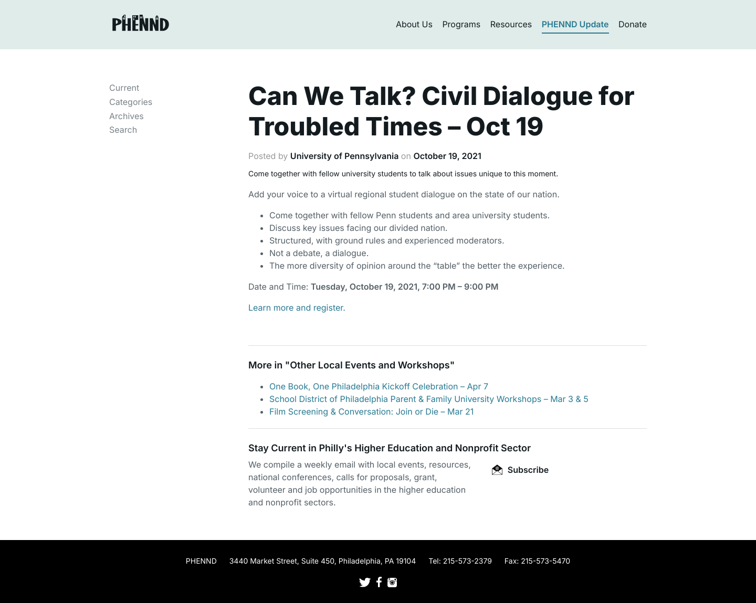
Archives (126, 116)
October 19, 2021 (447, 156)
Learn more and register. (296, 307)
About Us (414, 24)
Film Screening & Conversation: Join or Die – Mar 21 (371, 411)
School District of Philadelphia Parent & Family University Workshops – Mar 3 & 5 (429, 399)
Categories (130, 102)
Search (123, 129)
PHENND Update (575, 24)
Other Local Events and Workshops (369, 365)
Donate (632, 24)
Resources (511, 24)
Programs (461, 24)
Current (124, 87)
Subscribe (520, 469)
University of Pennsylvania (344, 156)
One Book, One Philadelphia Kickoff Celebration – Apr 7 (378, 386)
